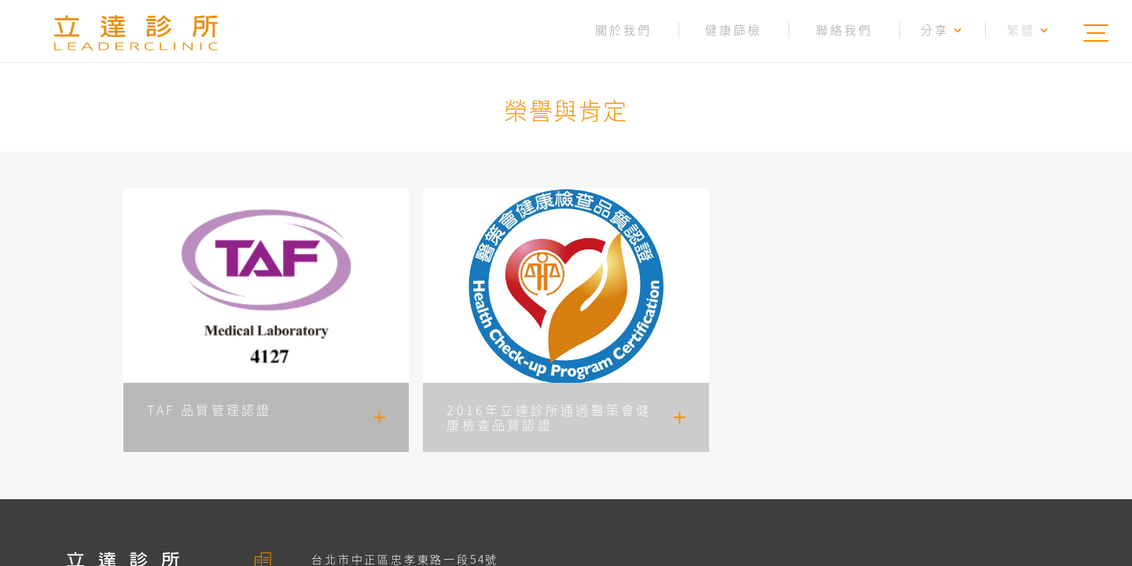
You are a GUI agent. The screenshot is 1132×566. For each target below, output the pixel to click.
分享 (942, 30)
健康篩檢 (733, 30)
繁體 (1028, 30)
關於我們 (623, 30)
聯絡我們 (844, 30)
